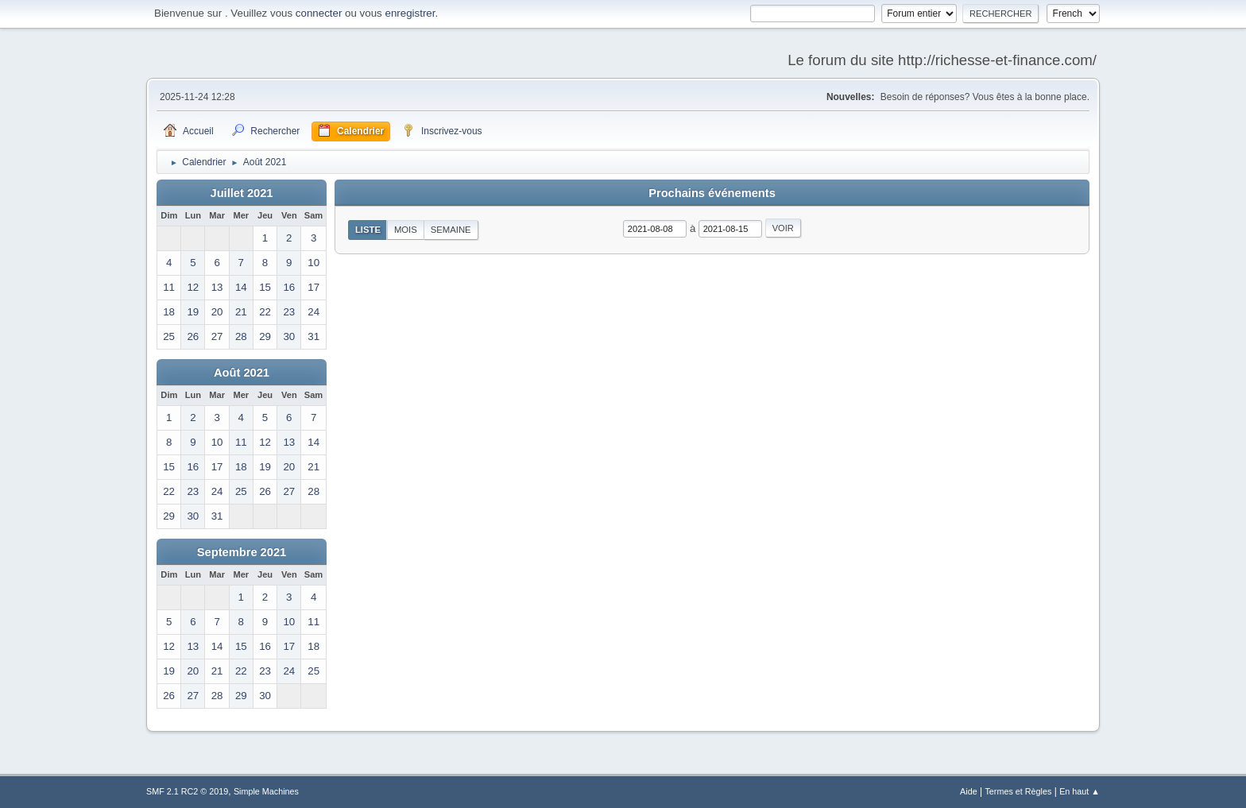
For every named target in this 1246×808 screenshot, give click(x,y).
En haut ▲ (1079, 791)
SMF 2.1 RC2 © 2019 (187, 791)
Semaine (451, 229)
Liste (368, 229)
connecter (319, 13)
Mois (405, 229)
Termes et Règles (1018, 791)
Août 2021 (241, 372)
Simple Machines (266, 791)
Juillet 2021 (241, 193)
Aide (968, 791)
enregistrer (410, 13)
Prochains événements (712, 193)
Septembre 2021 (241, 552)
